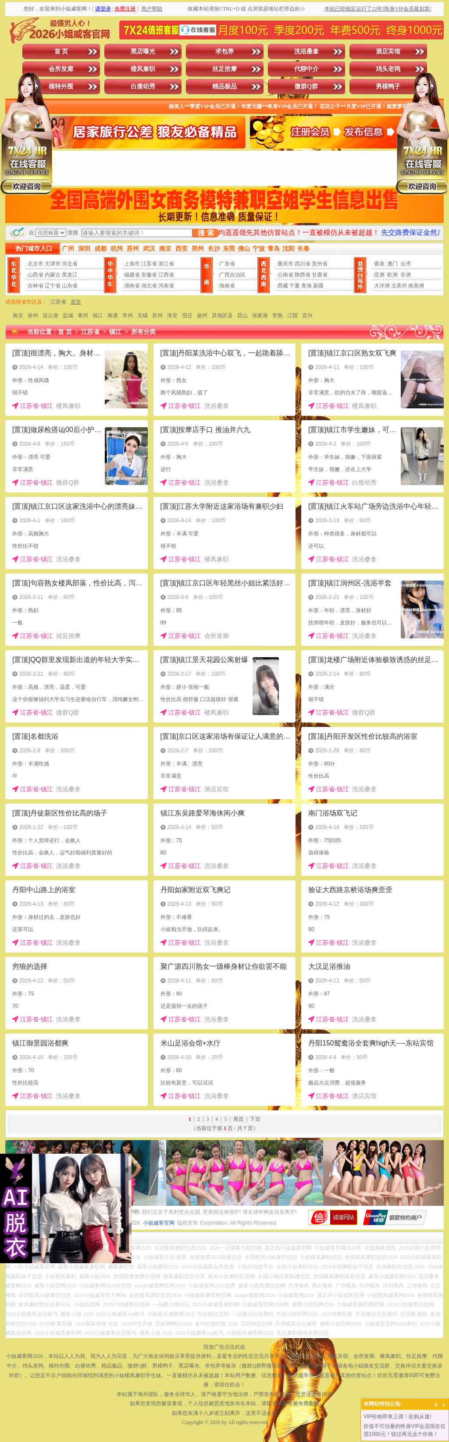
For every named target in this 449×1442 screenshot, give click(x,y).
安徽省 (149, 275)
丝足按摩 (224, 69)
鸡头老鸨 (388, 69)
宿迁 (187, 315)
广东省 (227, 264)
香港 (379, 264)
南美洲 (416, 286)
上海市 (132, 264)
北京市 (35, 264)
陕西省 (302, 275)
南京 (18, 315)
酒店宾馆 (388, 51)
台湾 (405, 264)
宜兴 (307, 315)
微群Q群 (306, 86)
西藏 (283, 286)
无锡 (142, 315)
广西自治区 (232, 275)
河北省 (70, 264)
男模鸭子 (388, 86)
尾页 (238, 1119)
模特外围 (61, 86)
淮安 (172, 315)
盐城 (68, 315)
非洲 (405, 275)
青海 (306, 286)
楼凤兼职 (143, 69)
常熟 (277, 315)
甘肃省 (320, 275)
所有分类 (143, 332)
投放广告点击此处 (224, 1347)
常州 (127, 315)
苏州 (157, 315)
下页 (255, 1119)
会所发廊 (61, 69)
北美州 (399, 286)
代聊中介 (306, 69)
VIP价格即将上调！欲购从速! (397, 1417)
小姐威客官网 (159, 1223)
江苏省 (149, 264)
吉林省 (35, 286)
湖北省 (149, 286)
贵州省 (320, 264)
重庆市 (285, 264)
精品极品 (224, 86)
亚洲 (379, 275)
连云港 (50, 315)
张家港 (260, 315)
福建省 (132, 275)
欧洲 (392, 275)
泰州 (83, 315)
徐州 (33, 315)
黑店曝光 (143, 51)
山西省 (35, 275)
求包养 (224, 51)
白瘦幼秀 (143, 86)
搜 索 (206, 233)
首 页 (61, 51)
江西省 (166, 275)
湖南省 (132, 286)
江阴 (292, 315)
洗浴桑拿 (306, 51)
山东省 (70, 286)
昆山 (242, 315)
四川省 (302, 264)
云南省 (285, 275)
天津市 (53, 264)
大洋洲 (382, 286)
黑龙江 (70, 275)
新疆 (318, 286)
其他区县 (222, 315)
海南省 (227, 286)
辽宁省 (53, 286)
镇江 (98, 315)
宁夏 (294, 286)
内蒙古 (53, 275)
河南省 (166, 286)
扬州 (202, 315)
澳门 (392, 264)
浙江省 (166, 264)
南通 (112, 315)
